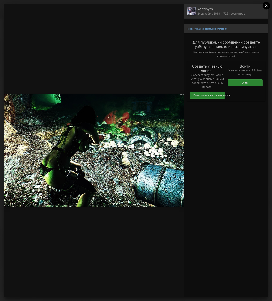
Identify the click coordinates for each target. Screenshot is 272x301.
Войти (245, 82)
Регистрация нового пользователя (209, 95)
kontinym (205, 9)
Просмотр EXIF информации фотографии (207, 29)
